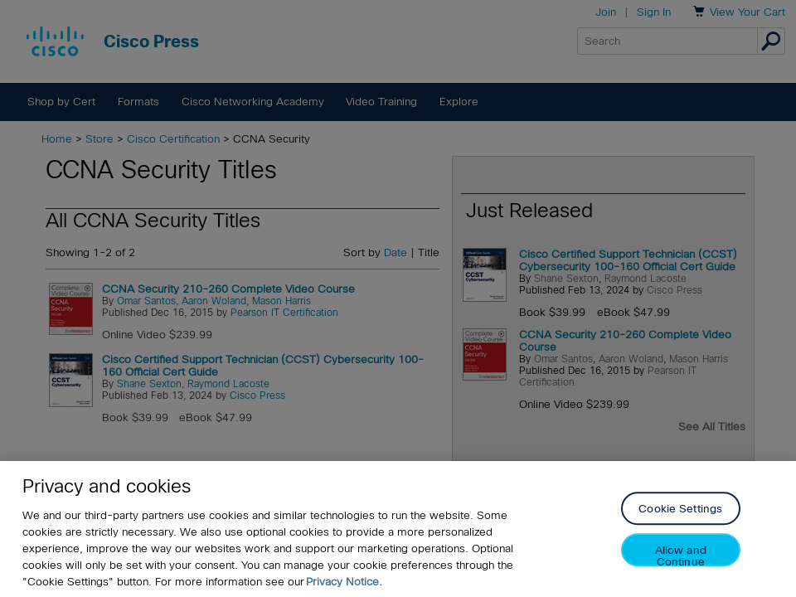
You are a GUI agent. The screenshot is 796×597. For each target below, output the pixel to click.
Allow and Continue (680, 556)
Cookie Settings (680, 509)
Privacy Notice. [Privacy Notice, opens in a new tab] (344, 581)
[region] (398, 529)
